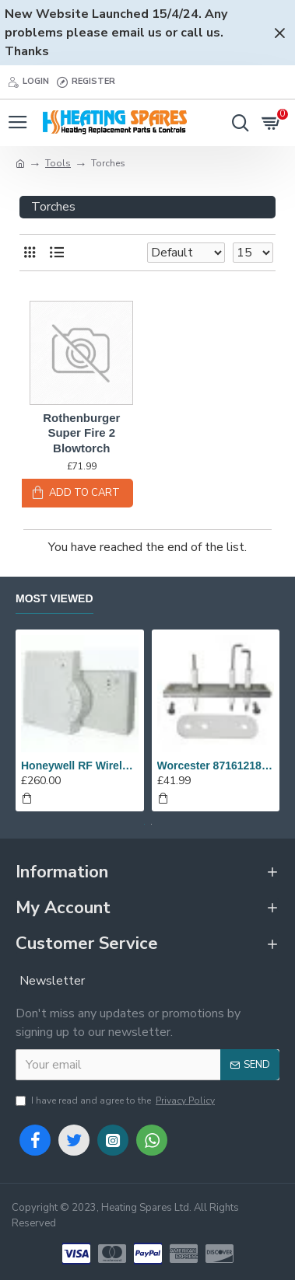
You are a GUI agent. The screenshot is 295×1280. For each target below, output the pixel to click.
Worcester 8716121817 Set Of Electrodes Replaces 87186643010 (216, 765)
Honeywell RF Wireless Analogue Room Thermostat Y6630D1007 (80, 765)
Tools (58, 163)
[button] (144, 824)
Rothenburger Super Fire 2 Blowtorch (81, 433)
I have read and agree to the (116, 1100)
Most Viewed (54, 598)
